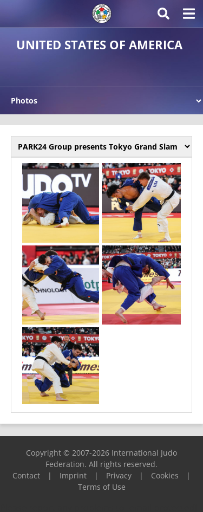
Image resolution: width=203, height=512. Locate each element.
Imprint (73, 475)
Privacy (119, 475)
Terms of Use (102, 487)
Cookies (165, 475)
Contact (26, 475)
